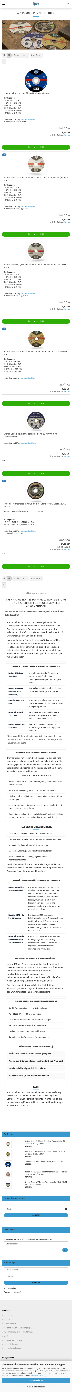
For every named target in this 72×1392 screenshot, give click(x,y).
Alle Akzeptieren (36, 1380)
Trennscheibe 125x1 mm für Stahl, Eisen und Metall (27, 93)
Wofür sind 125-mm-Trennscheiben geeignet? (30, 1053)
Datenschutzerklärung (37, 1375)
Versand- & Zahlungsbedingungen (18, 1328)
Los (65, 1250)
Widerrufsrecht (10, 1324)
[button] (4, 55)
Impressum (8, 1316)
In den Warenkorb (36, 147)
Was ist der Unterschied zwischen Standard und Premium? (36, 1061)
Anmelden (36, 1215)
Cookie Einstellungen (12, 1348)
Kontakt (7, 1320)
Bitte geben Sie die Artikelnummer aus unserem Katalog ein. (28, 1239)
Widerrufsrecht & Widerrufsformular (18, 1332)
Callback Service (11, 1344)
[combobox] (20, 55)
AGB (6, 1336)
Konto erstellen (10, 1288)
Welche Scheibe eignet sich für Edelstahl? (28, 1068)
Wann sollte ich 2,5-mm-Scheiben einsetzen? (29, 1075)
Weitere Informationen (36, 1387)
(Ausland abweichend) (28, 120)
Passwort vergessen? (12, 1292)
